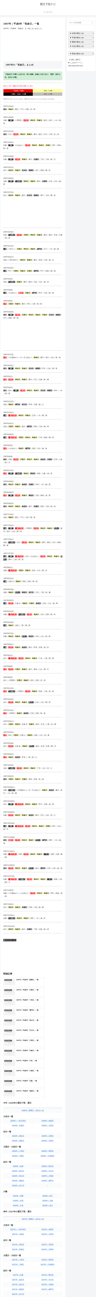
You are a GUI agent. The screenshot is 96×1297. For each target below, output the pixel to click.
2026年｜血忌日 (18, 1111)
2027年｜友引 (47, 1245)
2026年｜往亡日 (18, 1126)
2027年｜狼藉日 (18, 1230)
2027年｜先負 (18, 1250)
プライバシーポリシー (87, 1291)
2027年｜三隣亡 (18, 1205)
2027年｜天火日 (47, 1220)
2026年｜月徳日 (47, 1081)
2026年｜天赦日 (18, 1066)
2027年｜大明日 (47, 1174)
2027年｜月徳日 (47, 1190)
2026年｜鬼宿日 (47, 1061)
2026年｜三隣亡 (18, 1096)
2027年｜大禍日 (47, 1225)
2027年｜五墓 (18, 1215)
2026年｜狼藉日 (18, 1121)
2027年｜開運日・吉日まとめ (33, 1159)
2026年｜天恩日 (47, 1076)
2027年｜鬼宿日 (47, 1170)
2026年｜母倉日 (18, 1081)
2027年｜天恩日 (47, 1185)
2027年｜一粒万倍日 (18, 1170)
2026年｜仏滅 (47, 1141)
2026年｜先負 (18, 1141)
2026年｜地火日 (18, 1116)
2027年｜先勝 (18, 1245)
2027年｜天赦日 (18, 1174)
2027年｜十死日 (18, 1200)
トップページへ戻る (73, 1291)
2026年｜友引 (47, 1136)
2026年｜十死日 (18, 1091)
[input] (81, 23)
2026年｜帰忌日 (47, 1106)
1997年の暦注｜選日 (10, 940)
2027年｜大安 (18, 1254)
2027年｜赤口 (47, 1254)
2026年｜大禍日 (47, 1116)
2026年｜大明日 (47, 1066)
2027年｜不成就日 (47, 1205)
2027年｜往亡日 (18, 1234)
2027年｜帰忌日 (47, 1215)
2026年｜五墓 (18, 1106)
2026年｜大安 (18, 1146)
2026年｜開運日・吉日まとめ (33, 1051)
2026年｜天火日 (47, 1111)
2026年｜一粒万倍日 (18, 1061)
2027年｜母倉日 (18, 1190)
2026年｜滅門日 (47, 1121)
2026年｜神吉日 (18, 1076)
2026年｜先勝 (18, 1136)
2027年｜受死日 (47, 1200)
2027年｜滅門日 (47, 1230)
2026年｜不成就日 (47, 1096)
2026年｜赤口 (47, 1146)
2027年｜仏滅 (47, 1250)
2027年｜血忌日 (18, 1220)
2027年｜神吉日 (18, 1185)
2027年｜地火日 (18, 1225)
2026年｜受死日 (47, 1091)
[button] (92, 22)
